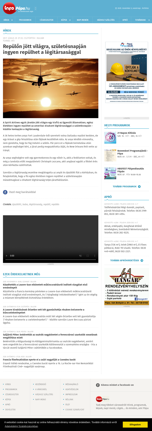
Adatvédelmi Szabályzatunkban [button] (21, 426)
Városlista (35, 8)
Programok (25, 20)
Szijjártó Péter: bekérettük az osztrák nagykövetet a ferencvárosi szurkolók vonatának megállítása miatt (50, 336)
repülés (55, 204)
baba (25, 204)
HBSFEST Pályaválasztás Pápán (130, 170)
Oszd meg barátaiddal (22, 192)
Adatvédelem (71, 389)
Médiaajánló (71, 384)
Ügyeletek (10, 409)
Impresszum (71, 394)
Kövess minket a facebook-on (117, 385)
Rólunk (69, 399)
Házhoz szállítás (106, 20)
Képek (64, 20)
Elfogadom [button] (135, 424)
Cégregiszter (46, 20)
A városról (41, 389)
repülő (46, 204)
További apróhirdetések (124, 260)
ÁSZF (67, 404)
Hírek (6, 20)
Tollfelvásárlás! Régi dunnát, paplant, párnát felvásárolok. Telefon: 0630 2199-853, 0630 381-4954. (125, 211)
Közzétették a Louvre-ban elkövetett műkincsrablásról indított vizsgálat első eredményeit (45, 286)
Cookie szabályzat (74, 409)
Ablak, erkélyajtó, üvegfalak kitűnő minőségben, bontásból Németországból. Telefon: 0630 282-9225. (126, 229)
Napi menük (83, 20)
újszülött (16, 204)
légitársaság (35, 204)
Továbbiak (140, 20)
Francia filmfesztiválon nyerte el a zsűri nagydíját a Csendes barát (39, 360)
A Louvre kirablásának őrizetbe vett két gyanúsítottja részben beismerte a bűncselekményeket (43, 311)
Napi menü (40, 399)
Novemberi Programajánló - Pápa (132, 152)
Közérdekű (40, 384)
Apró (125, 20)
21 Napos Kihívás (126, 133)
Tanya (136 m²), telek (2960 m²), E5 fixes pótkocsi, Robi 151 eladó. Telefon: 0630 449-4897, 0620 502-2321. (125, 248)
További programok (125, 186)
